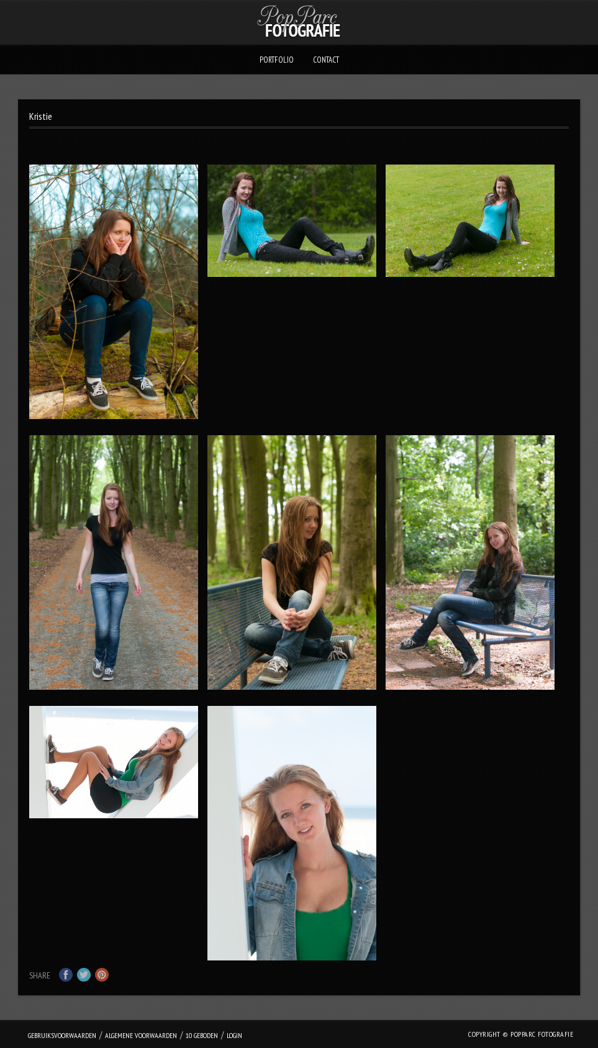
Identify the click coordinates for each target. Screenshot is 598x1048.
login (234, 1035)
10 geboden (202, 1035)
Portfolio (277, 60)
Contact (326, 60)
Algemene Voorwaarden (141, 1035)
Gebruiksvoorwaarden (62, 1035)
